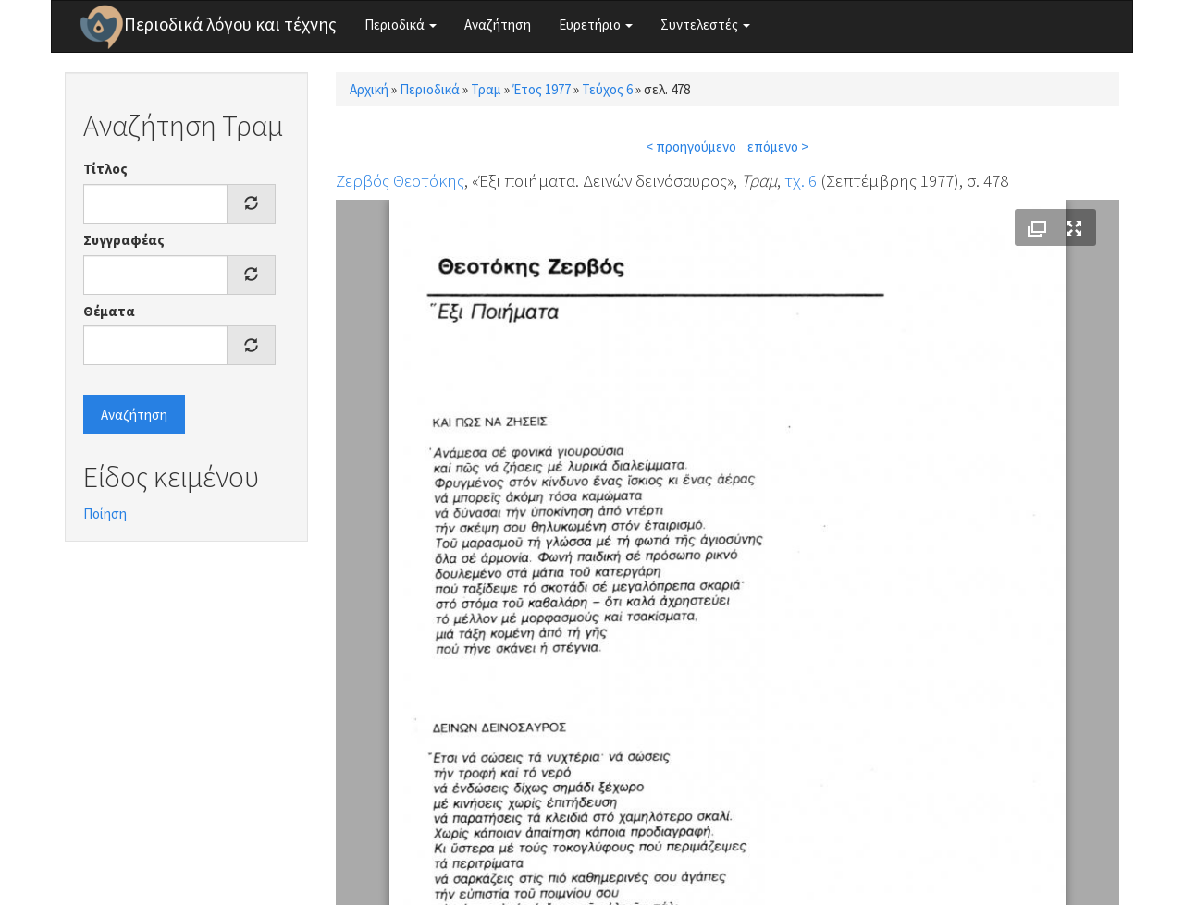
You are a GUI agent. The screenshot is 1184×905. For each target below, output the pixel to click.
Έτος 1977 (541, 89)
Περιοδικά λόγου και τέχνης (230, 24)
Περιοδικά (400, 24)
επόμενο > (777, 146)
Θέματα (109, 311)
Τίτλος (105, 168)
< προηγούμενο (691, 146)
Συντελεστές (705, 24)
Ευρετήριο (596, 24)
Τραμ (486, 89)
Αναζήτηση (497, 24)
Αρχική (369, 89)
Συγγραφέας (124, 240)
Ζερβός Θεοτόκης (400, 180)
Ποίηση (105, 513)
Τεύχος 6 (607, 89)
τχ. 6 (800, 180)
